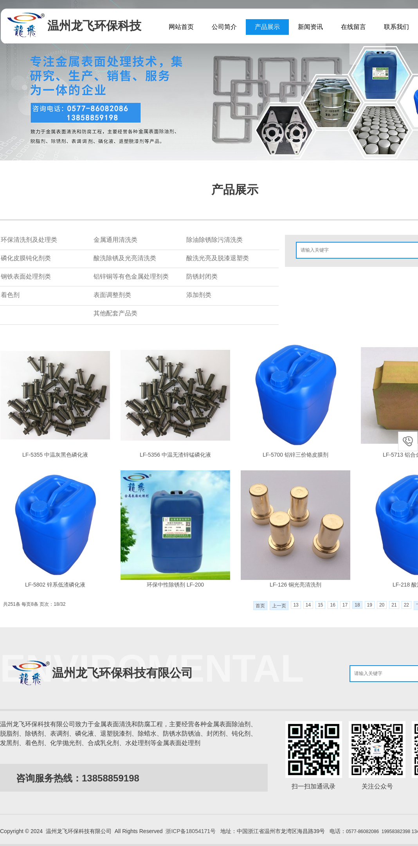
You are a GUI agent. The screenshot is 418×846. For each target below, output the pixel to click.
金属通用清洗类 (115, 239)
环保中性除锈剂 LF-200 (175, 584)
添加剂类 (198, 295)
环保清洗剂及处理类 (29, 239)
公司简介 (224, 26)
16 (332, 605)
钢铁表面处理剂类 (26, 276)
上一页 (279, 605)
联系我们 (396, 26)
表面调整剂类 (112, 295)
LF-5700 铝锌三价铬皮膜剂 (295, 455)
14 (308, 605)
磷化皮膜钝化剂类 (26, 258)
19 (369, 605)
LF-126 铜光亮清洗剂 (295, 584)
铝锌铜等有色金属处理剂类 (131, 276)
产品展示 (267, 26)
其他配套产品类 (115, 313)
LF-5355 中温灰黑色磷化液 (55, 455)
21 (393, 605)
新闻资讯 (310, 26)
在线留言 (353, 26)
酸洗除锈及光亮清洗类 (125, 258)
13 (295, 605)
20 (381, 605)
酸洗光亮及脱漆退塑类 (217, 258)
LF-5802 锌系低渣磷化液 (55, 584)
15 (320, 605)
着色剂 (10, 295)
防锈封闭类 (202, 276)
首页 (260, 605)
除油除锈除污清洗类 (214, 239)
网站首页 (181, 26)
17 (345, 605)
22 (406, 605)
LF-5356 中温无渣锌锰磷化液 (175, 455)
